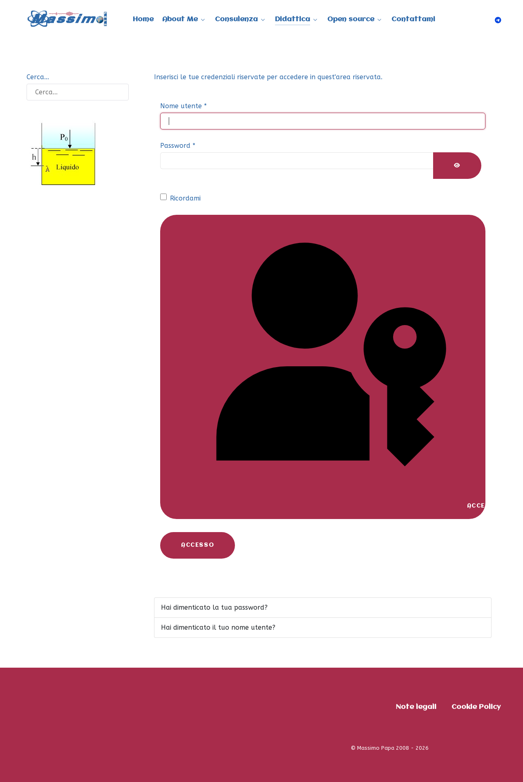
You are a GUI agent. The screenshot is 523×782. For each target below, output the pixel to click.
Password (177, 145)
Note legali (416, 707)
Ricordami (185, 198)
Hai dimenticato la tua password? (214, 607)
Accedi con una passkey (333, 367)
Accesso (197, 545)
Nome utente (183, 106)
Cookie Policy (476, 707)
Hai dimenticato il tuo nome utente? (218, 627)
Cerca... (38, 77)
